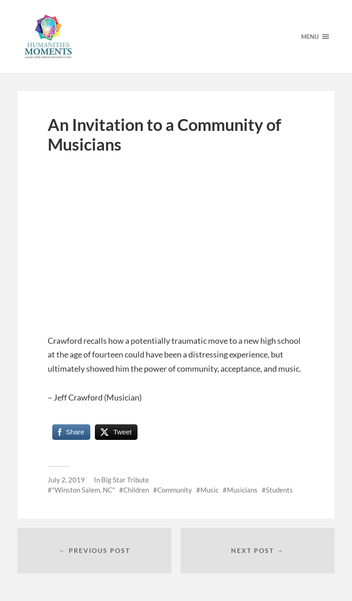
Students (279, 490)
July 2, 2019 (66, 480)
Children (136, 490)
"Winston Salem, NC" (83, 490)
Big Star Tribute (125, 480)
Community (174, 490)
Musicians (242, 490)
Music (209, 490)
